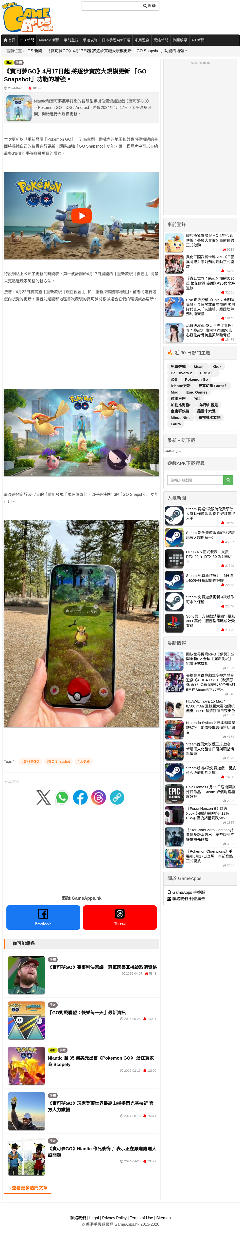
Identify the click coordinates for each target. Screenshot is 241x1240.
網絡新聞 (161, 40)
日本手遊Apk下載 (116, 40)
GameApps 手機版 (186, 892)
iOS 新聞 (27, 40)
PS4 (196, 398)
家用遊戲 (142, 40)
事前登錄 (71, 40)
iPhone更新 (181, 386)
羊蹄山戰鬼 (208, 405)
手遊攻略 (90, 40)
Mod (175, 392)
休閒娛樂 (179, 40)
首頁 (9, 40)
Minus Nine (181, 417)
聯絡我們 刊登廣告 (186, 899)
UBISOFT (208, 373)
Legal (94, 1218)
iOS (174, 379)
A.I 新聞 (198, 40)
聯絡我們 (78, 1218)
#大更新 (84, 761)
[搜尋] (111, 6)
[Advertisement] (81, 352)
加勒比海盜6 (181, 405)
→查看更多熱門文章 (27, 1188)
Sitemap (163, 1218)
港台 (9, 62)
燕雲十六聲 (206, 411)
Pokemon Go (196, 379)
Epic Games (196, 392)
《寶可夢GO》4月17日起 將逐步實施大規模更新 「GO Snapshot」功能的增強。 (117, 51)
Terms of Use (141, 1218)
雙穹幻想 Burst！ (212, 386)
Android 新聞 (49, 40)
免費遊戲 (179, 366)
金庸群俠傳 (180, 411)
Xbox (217, 366)
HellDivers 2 (182, 373)
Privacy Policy (114, 1218)
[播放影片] (81, 216)
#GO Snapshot (58, 761)
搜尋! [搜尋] (149, 6)
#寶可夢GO (30, 761)
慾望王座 (179, 398)
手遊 (19, 62)
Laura (176, 424)
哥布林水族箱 (209, 417)
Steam (199, 366)
